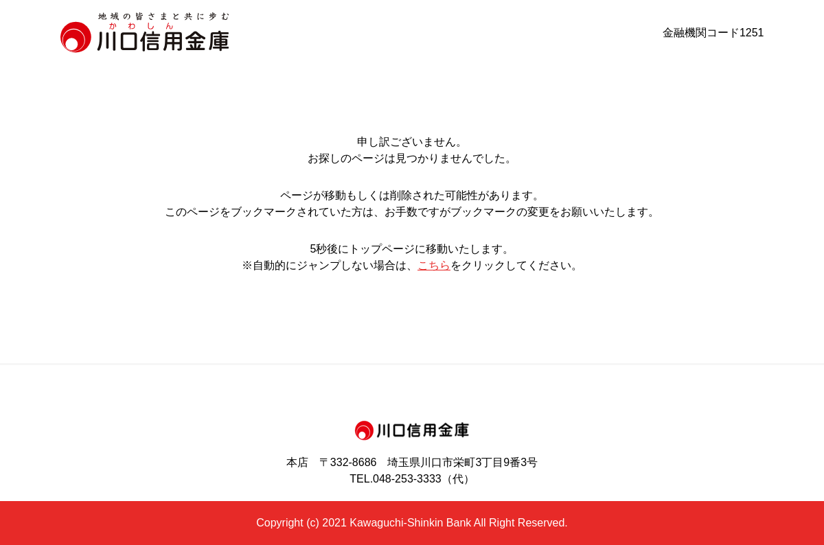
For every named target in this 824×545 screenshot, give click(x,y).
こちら (433, 265)
